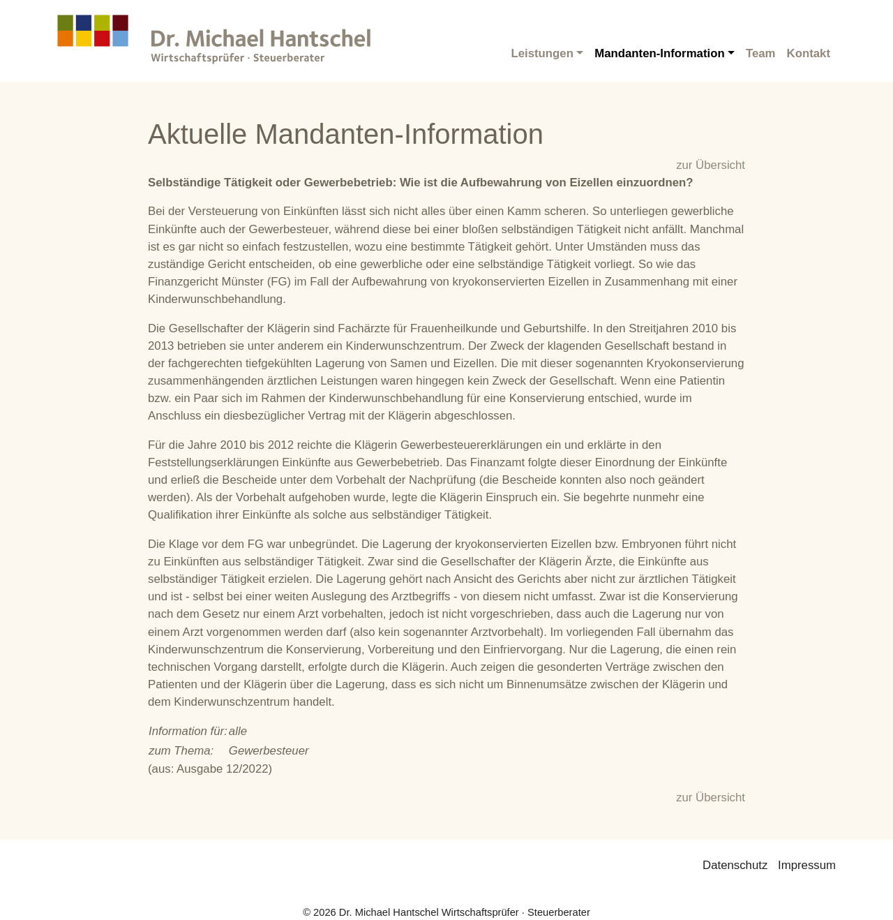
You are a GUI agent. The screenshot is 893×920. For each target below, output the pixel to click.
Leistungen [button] (542, 53)
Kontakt (808, 53)
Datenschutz (735, 865)
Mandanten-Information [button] (659, 53)
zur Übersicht (710, 165)
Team (761, 53)
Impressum (807, 865)
